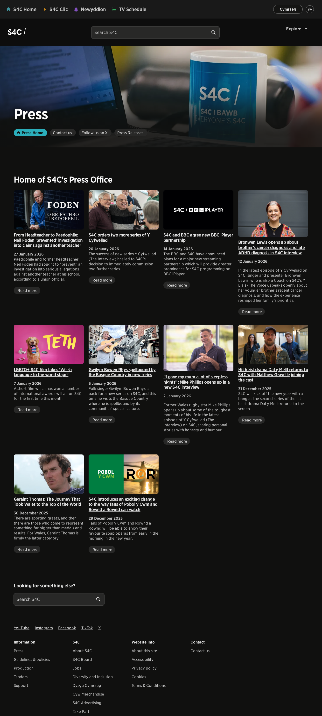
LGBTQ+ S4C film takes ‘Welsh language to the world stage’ (43, 372)
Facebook (67, 628)
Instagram (44, 628)
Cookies (139, 677)
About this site (144, 651)
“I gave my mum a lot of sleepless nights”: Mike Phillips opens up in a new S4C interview (196, 382)
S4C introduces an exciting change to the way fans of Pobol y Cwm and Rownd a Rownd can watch (123, 504)
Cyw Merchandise (88, 694)
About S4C (82, 651)
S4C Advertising (87, 703)
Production (24, 668)
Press (18, 651)
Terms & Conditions (149, 685)
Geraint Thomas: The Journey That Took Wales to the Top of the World (47, 502)
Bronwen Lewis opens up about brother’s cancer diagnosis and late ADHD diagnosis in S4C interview (271, 247)
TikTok (87, 628)
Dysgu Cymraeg (87, 685)
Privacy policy (144, 668)
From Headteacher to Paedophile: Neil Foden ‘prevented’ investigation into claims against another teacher (48, 240)
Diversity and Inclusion (93, 677)
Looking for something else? (44, 586)
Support (21, 685)
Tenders (21, 677)
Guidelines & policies (32, 659)
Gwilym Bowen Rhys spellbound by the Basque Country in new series (122, 372)
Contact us (200, 651)
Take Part (81, 711)
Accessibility (143, 659)
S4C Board (82, 659)
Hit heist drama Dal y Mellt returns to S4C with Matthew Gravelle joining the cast (273, 374)
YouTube (21, 628)
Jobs (77, 668)
